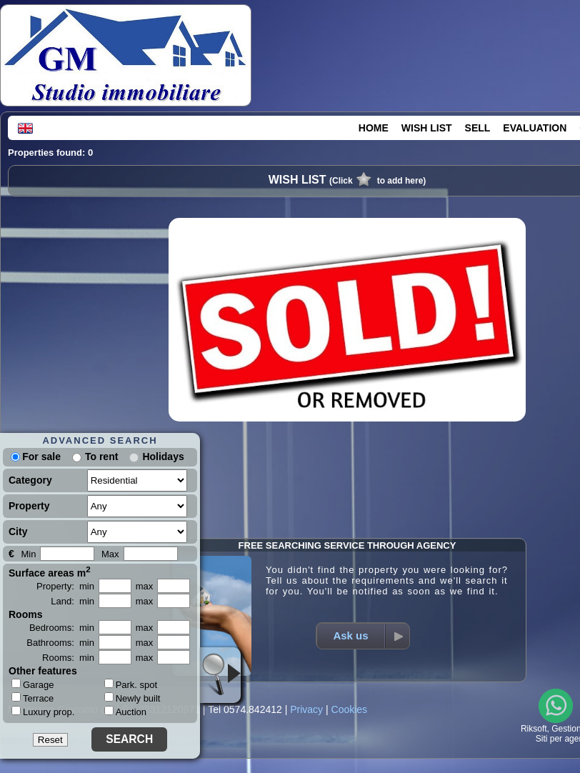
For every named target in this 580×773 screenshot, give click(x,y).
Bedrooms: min (61, 627)
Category (30, 480)
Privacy (306, 709)
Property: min (65, 586)
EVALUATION (534, 128)
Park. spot (131, 684)
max (145, 586)
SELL (478, 128)
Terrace (32, 698)
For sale (36, 456)
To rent (101, 456)
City (18, 531)
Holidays (163, 456)
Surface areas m (50, 571)
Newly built (132, 698)
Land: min (72, 601)
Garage (32, 684)
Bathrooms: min (60, 642)
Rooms (25, 614)
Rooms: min (68, 657)
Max (110, 554)
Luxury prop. (42, 711)
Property (29, 506)
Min (28, 554)
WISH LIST (426, 128)
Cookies (349, 709)
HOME (374, 128)
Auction (125, 712)
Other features (43, 671)
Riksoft (534, 729)
